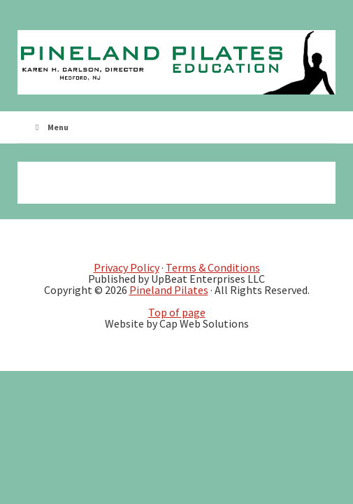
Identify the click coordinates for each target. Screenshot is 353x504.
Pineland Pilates (168, 290)
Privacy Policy (126, 267)
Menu (50, 127)
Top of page (177, 312)
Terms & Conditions (213, 267)
